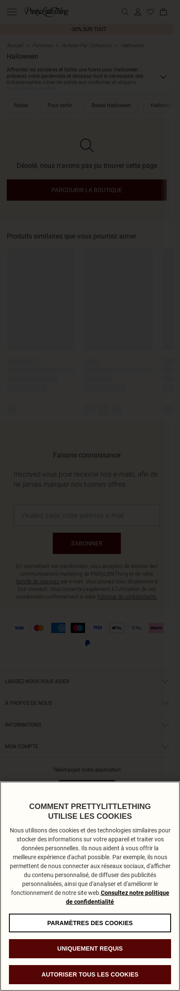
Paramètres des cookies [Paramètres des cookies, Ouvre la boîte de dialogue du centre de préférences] (90, 929)
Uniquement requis (90, 955)
